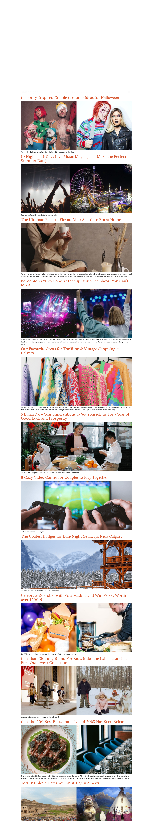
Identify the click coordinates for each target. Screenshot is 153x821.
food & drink (70, 92)
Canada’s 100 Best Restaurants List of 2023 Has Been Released (75, 722)
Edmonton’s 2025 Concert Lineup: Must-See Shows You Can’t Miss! (74, 283)
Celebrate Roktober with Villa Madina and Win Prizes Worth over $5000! (73, 597)
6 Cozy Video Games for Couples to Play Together (64, 477)
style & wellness (109, 92)
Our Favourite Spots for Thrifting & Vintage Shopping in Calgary (70, 351)
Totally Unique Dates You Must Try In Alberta (60, 783)
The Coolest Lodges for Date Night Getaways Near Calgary (72, 536)
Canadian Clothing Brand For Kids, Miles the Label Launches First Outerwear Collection (74, 661)
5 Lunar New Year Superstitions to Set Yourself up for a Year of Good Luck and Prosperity (75, 416)
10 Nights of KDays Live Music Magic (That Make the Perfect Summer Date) (73, 159)
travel (94, 92)
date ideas (55, 92)
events (84, 92)
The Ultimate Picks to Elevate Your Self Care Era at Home (71, 220)
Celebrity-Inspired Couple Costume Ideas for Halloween (70, 98)
